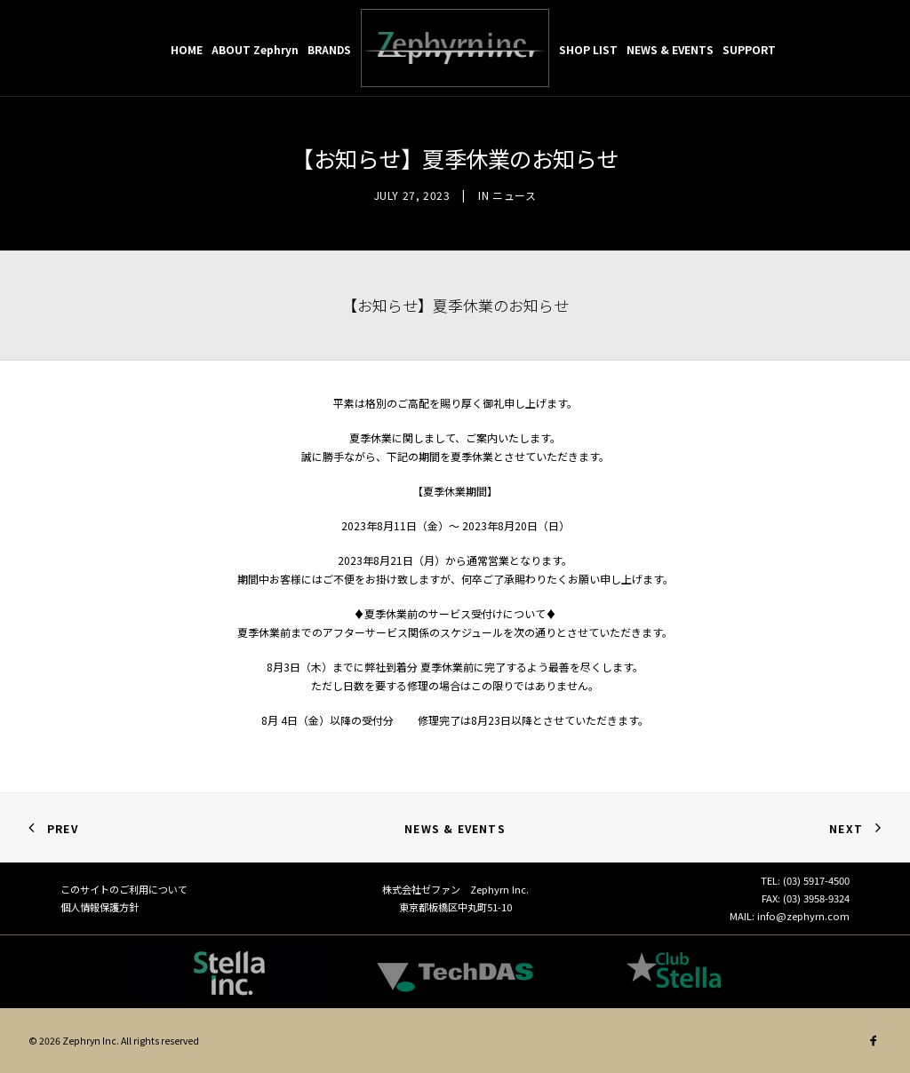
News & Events (455, 828)
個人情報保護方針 (99, 907)
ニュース (514, 195)
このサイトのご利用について (124, 889)
